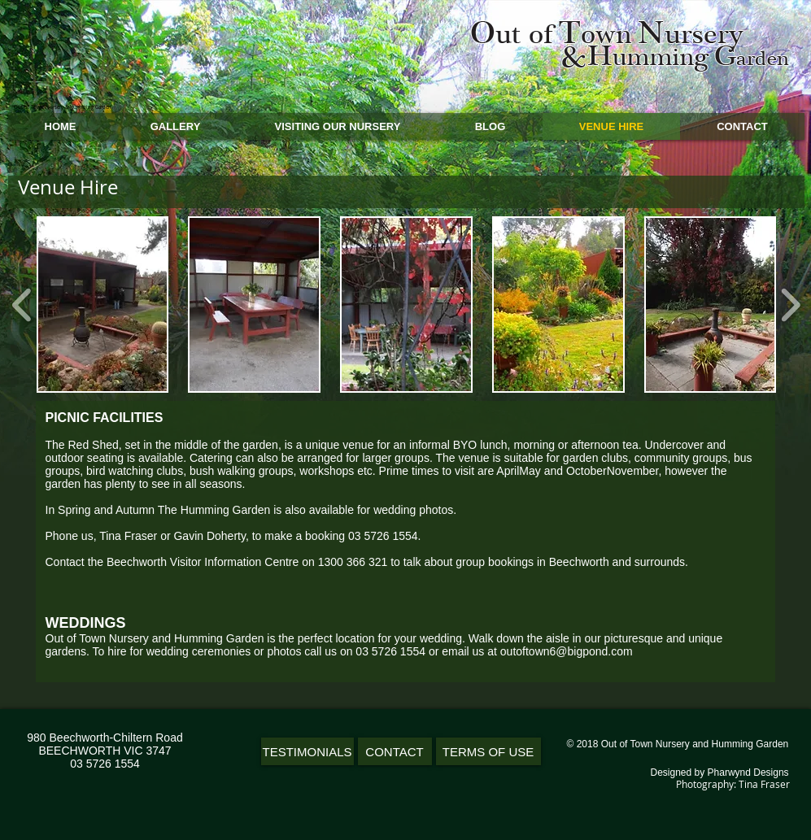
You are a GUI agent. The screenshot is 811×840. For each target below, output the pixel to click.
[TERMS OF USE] (488, 751)
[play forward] (790, 304)
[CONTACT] (395, 751)
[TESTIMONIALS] (307, 751)
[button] (103, 304)
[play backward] (22, 304)
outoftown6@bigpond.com (566, 651)
